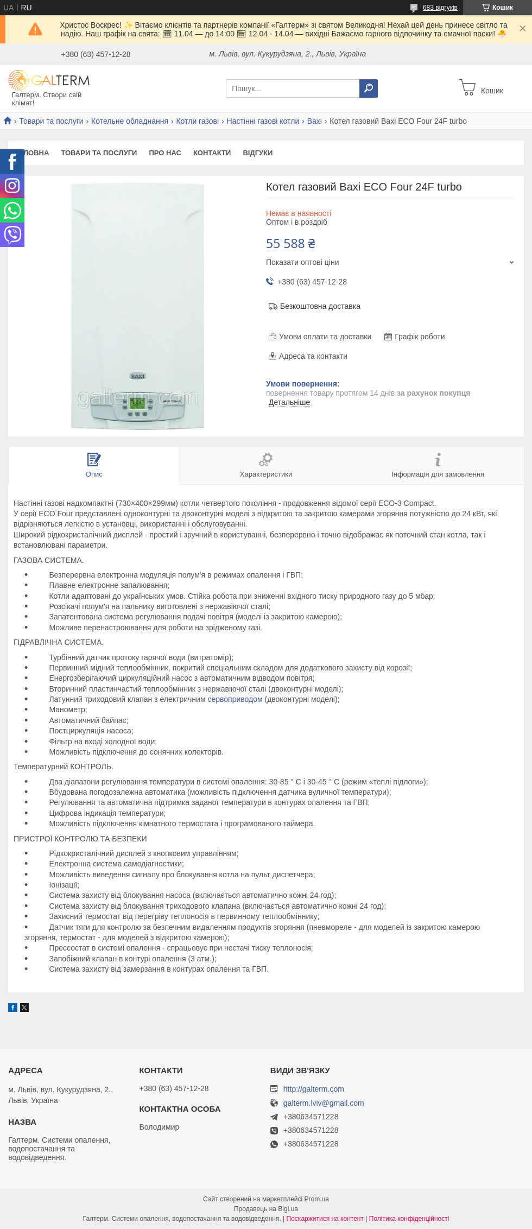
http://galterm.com (313, 1089)
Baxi (314, 121)
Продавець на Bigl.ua (266, 1209)
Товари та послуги (51, 121)
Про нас (165, 153)
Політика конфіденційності (409, 1218)
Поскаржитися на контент (325, 1218)
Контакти (212, 153)
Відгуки (258, 153)
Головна (31, 153)
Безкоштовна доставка (320, 306)
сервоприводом (234, 699)
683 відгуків (440, 7)
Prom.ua (317, 1199)
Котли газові (197, 121)
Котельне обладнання (129, 121)
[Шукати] (368, 88)
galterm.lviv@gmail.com (323, 1103)
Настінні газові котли (263, 121)
